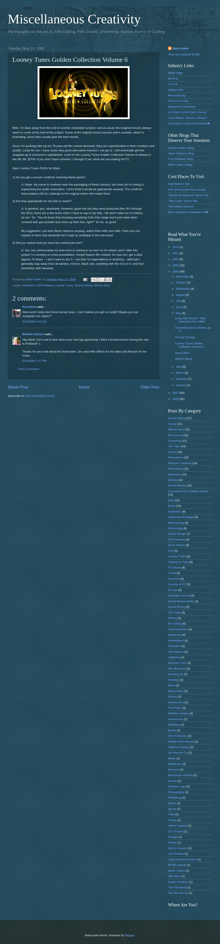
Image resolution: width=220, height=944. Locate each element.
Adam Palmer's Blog (181, 153)
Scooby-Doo (176, 702)
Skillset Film (175, 90)
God (170, 550)
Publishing (174, 797)
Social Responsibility (181, 601)
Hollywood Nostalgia (181, 517)
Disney (172, 842)
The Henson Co (178, 893)
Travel (172, 573)
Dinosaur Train (177, 662)
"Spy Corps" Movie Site (182, 201)
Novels (172, 781)
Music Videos (176, 870)
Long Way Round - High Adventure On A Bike (190, 320)
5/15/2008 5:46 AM (34, 321)
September (183, 288)
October (181, 282)
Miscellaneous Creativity (74, 19)
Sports (172, 809)
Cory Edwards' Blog (180, 159)
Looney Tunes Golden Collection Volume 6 (189, 345)
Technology (175, 528)
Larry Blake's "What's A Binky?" (188, 118)
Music (172, 505)
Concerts (174, 578)
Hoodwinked (176, 640)
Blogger (129, 935)
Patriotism (174, 646)
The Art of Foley (178, 101)
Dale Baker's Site (179, 184)
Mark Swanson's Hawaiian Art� (188, 212)
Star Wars (174, 876)
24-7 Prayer (175, 831)
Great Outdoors (178, 629)
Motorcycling (176, 522)
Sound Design (177, 533)
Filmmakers (175, 457)
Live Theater (176, 853)
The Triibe (174, 612)
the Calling (175, 623)
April (179, 366)
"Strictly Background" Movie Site (188, 195)
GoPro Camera (177, 848)
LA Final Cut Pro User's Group (187, 112)
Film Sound (175, 435)
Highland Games (178, 747)
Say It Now (182, 353)
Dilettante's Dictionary (181, 106)
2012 (176, 247)
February (182, 379)
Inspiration (174, 511)
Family (172, 424)
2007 (176, 392)
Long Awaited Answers (182, 859)
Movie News (176, 691)
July (179, 300)
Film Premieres (177, 736)
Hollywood (174, 634)
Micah (172, 758)
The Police (175, 707)
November (183, 276)
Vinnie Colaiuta (177, 825)
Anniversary (175, 719)
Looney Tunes (64, 285)
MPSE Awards (177, 865)
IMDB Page (175, 73)
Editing (172, 480)
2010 (176, 259)
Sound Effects (177, 485)
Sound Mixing (176, 606)
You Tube (174, 446)
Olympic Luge (177, 786)
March (180, 372)
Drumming (174, 440)
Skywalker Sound (179, 595)
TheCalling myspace (181, 206)
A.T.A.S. (173, 84)
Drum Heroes (176, 545)
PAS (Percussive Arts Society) (187, 189)
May (179, 313)
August (181, 295)
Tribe (171, 814)
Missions (173, 769)
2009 (176, 265)
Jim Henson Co (177, 752)
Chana (172, 452)
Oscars (172, 696)
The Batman (176, 651)
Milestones (175, 764)
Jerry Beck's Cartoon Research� (189, 123)
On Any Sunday (185, 337)
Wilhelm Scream (178, 713)
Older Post (149, 387)
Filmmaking (175, 468)
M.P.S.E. (173, 78)
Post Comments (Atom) (40, 396)
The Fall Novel (177, 887)
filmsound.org (176, 95)
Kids (171, 500)
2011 (176, 253)
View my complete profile (184, 54)
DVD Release (45, 285)
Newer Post (18, 387)
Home (84, 387)
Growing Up (175, 674)
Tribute (172, 820)
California (174, 657)
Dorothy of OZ (177, 584)
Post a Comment (28, 369)
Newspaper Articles (180, 775)
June (179, 307)
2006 (176, 399)
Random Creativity (179, 463)
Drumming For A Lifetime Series (188, 491)
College (173, 837)
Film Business (177, 668)
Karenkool (29, 306)
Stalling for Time (178, 562)
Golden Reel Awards (181, 741)
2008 (176, 271)
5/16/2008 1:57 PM (34, 360)
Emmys (173, 590)
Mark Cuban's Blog (180, 164)
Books (172, 730)
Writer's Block (183, 358)
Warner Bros (102, 285)
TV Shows (174, 567)
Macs (171, 685)
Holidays (173, 679)
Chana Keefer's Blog (181, 148)
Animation (28, 285)
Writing (172, 618)
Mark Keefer (180, 48)
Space (172, 803)
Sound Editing (83, 285)
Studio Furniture (178, 882)
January (181, 385)
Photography (176, 792)
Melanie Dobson (33, 334)
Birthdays (174, 724)
